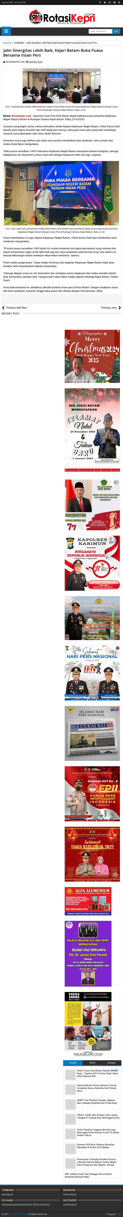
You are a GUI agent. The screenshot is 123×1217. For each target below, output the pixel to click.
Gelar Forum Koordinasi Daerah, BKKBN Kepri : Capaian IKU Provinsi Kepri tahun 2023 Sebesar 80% (97, 1073)
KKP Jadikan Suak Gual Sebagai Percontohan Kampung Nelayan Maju (88, 1175)
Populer (73, 1062)
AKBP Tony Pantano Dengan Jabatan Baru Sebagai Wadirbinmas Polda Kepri (97, 1101)
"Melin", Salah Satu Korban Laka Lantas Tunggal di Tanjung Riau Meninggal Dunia (98, 1116)
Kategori (112, 1062)
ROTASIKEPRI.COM (18, 1214)
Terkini (92, 1062)
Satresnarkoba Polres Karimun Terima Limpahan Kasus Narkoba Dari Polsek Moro (96, 1088)
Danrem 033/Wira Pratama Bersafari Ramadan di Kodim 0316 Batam (95, 1146)
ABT (119, 1214)
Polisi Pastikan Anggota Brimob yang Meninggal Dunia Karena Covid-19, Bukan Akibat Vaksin (98, 1132)
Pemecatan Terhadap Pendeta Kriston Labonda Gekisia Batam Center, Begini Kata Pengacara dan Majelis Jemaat (96, 1162)
